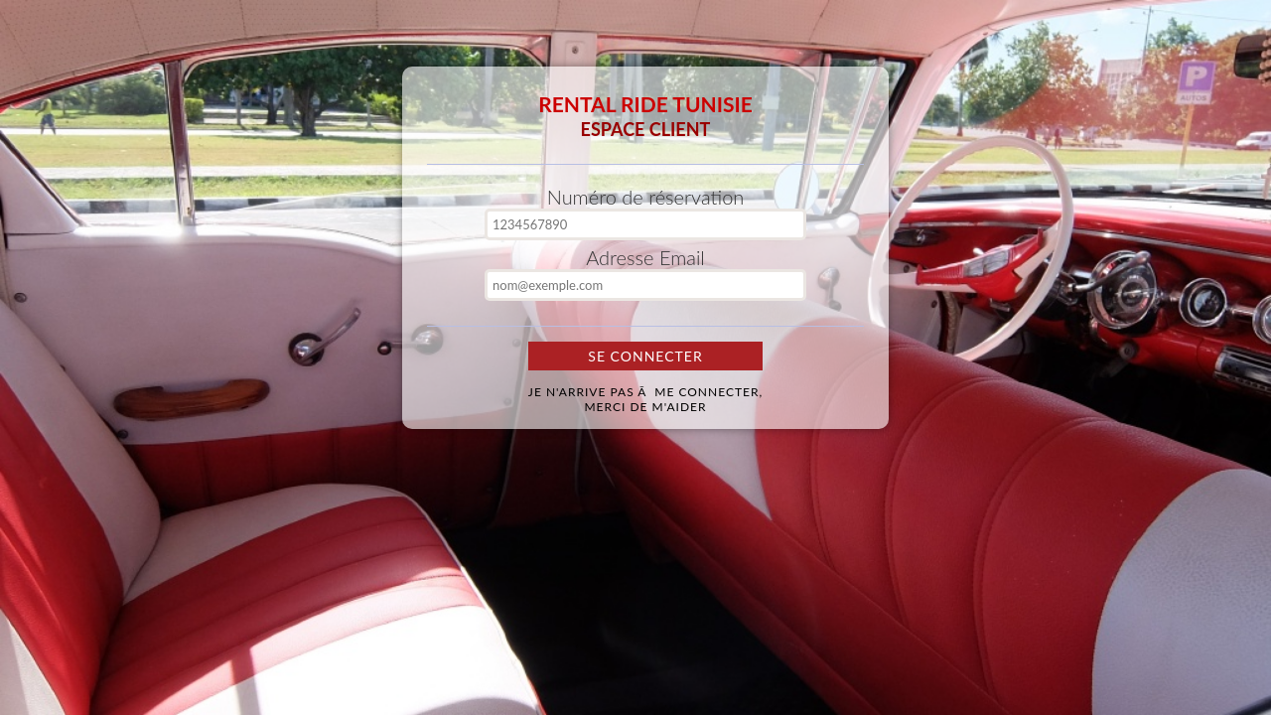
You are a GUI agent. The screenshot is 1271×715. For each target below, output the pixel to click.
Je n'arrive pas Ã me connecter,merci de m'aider (645, 399)
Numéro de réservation (646, 197)
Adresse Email (645, 257)
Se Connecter (645, 356)
